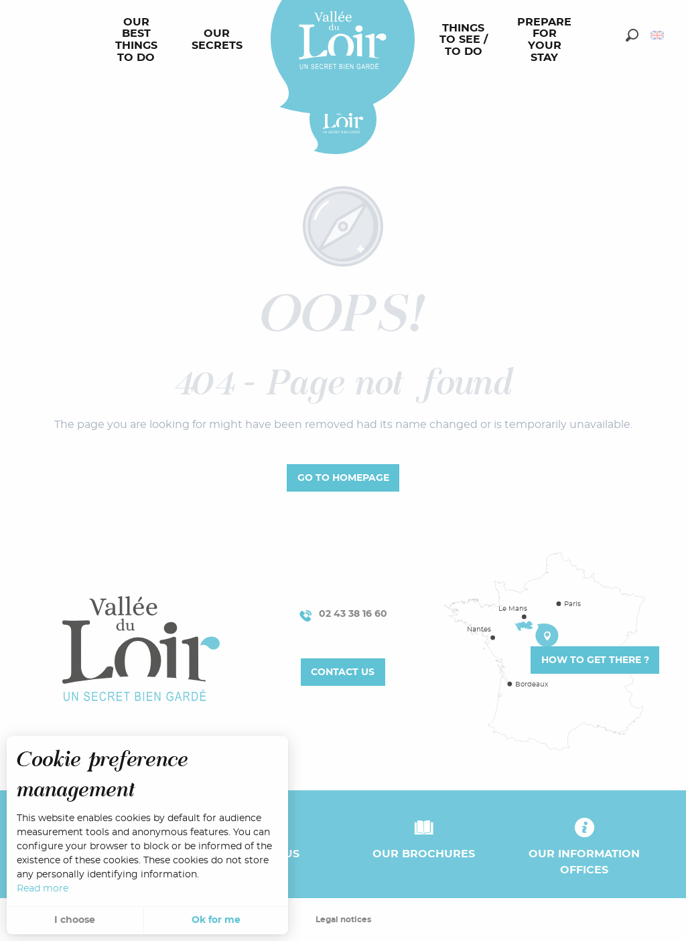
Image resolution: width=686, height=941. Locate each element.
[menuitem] (139, 40)
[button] (632, 35)
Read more (42, 888)
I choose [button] (74, 920)
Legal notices (343, 920)
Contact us (342, 672)
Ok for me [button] (216, 920)
